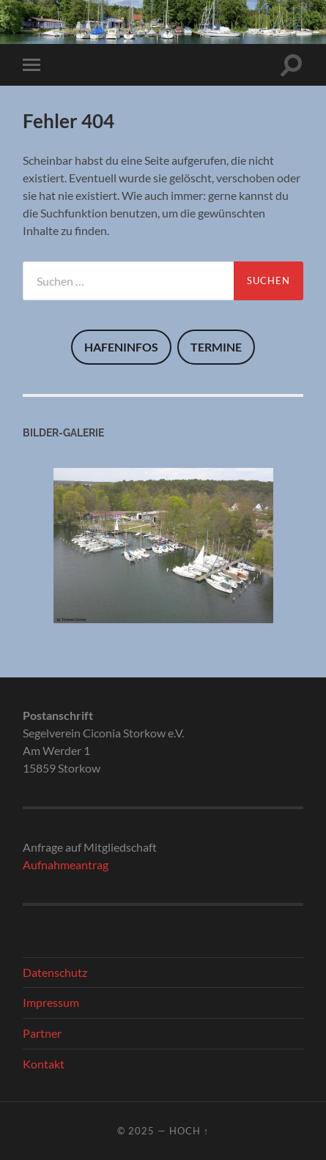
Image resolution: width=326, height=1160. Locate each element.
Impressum (51, 1002)
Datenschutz (55, 972)
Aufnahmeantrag (65, 864)
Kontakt (43, 1064)
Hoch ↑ (189, 1131)
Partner (42, 1033)
